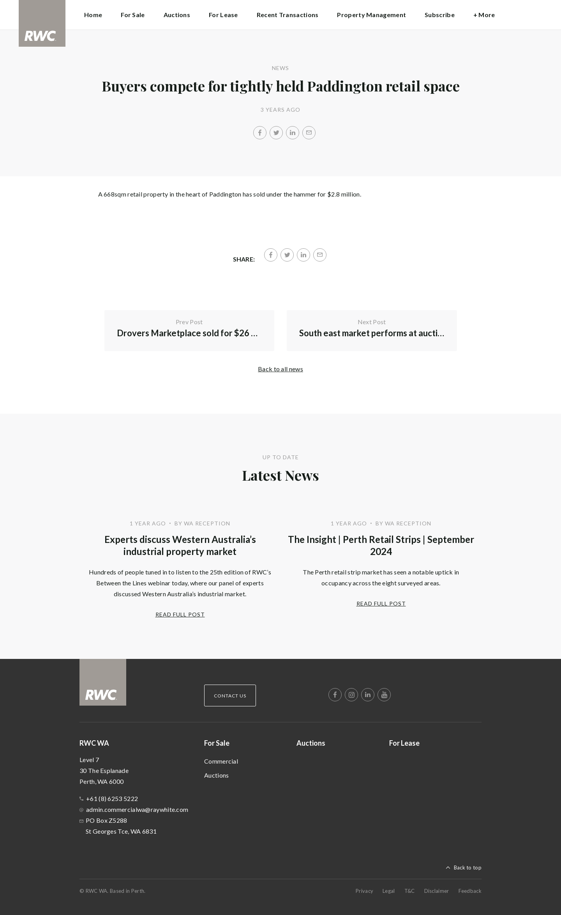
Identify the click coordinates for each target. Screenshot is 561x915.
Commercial (221, 761)
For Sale (216, 743)
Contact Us (230, 696)
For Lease (223, 14)
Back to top (468, 867)
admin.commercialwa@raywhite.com (137, 809)
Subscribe (440, 14)
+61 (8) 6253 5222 (112, 798)
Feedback (470, 891)
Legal (389, 891)
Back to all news (280, 368)
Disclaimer (436, 891)
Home (93, 14)
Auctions (177, 14)
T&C (409, 891)
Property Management (371, 14)
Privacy (364, 891)
